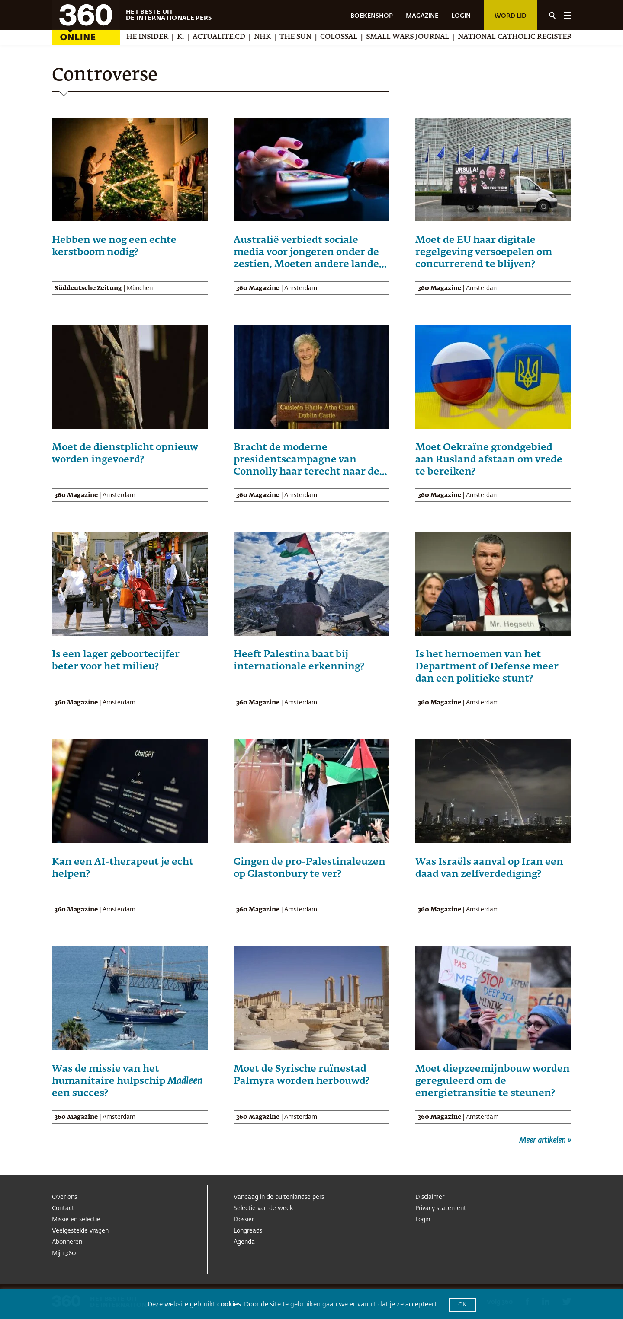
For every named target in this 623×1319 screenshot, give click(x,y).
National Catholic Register (526, 37)
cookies (229, 1304)
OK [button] (462, 1305)
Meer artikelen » (545, 1140)
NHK (273, 37)
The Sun (306, 37)
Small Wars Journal (418, 37)
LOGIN (461, 16)
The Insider (155, 37)
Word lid (511, 16)
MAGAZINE (422, 16)
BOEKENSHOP (371, 16)
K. (191, 37)
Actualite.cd (229, 37)
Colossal (349, 37)
